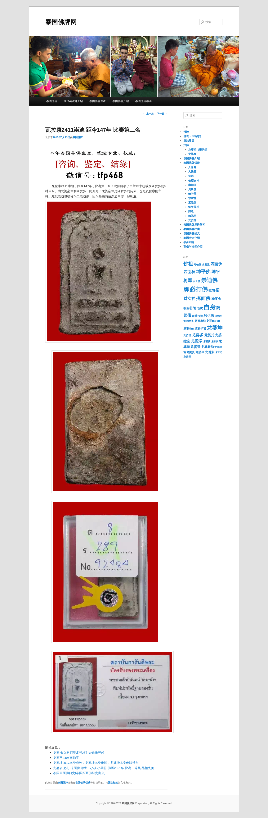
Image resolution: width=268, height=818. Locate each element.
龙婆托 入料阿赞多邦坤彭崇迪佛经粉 (78, 752)
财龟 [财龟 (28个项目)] (200, 316)
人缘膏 (192, 167)
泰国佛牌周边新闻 (194, 224)
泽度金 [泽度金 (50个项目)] (216, 298)
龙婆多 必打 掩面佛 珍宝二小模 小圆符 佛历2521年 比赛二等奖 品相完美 (103, 768)
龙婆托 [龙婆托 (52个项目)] (209, 335)
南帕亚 (192, 185)
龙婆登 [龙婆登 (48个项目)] (195, 347)
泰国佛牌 (51, 101)
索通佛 (192, 202)
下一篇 (162, 113)
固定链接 (113, 782)
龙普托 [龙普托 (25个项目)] (218, 352)
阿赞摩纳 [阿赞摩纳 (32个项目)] (200, 321)
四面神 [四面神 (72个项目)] (189, 272)
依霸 (191, 176)
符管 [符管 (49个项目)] (192, 308)
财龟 (191, 211)
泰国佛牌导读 (143, 101)
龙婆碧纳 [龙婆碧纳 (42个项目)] (207, 347)
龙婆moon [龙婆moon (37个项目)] (213, 320)
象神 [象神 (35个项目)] (194, 315)
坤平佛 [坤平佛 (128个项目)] (203, 271)
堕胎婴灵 (188, 140)
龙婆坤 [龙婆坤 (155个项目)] (215, 328)
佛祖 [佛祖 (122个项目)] (188, 263)
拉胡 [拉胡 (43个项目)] (212, 290)
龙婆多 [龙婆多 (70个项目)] (198, 335)
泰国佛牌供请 (97, 101)
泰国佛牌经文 (191, 233)
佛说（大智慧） (192, 136)
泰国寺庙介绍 (191, 237)
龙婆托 (192, 220)
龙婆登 (192, 154)
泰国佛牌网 (61, 21)
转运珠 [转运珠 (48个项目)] (209, 315)
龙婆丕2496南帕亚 (66, 757)
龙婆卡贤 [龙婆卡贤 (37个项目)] (200, 328)
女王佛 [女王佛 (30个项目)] (196, 281)
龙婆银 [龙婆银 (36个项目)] (200, 352)
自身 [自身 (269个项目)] (210, 307)
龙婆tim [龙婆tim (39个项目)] (188, 328)
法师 (186, 145)
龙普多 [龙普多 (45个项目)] (209, 352)
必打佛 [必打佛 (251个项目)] (198, 289)
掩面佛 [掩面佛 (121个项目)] (203, 298)
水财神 (192, 198)
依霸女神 (193, 180)
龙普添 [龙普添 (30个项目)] (187, 356)
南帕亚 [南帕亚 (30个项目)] (197, 264)
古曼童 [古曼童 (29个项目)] (206, 264)
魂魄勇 (192, 215)
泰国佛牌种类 (191, 229)
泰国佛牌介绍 (120, 101)
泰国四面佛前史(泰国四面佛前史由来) (79, 773)
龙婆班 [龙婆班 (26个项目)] (214, 341)
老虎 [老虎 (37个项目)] (200, 308)
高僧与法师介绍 (73, 101)
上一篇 (148, 113)
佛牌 (186, 131)
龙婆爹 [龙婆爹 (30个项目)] (206, 341)
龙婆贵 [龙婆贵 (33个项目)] (191, 352)
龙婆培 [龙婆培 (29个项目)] (187, 335)
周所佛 (192, 189)
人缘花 (192, 171)
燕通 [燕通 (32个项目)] (186, 308)
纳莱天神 (193, 206)
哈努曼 (192, 193)
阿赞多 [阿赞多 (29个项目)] (190, 321)
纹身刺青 (188, 242)
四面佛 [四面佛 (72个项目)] (216, 264)
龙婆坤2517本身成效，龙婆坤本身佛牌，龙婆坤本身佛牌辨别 (96, 762)
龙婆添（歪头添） (199, 149)
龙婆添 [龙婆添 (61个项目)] (196, 341)
